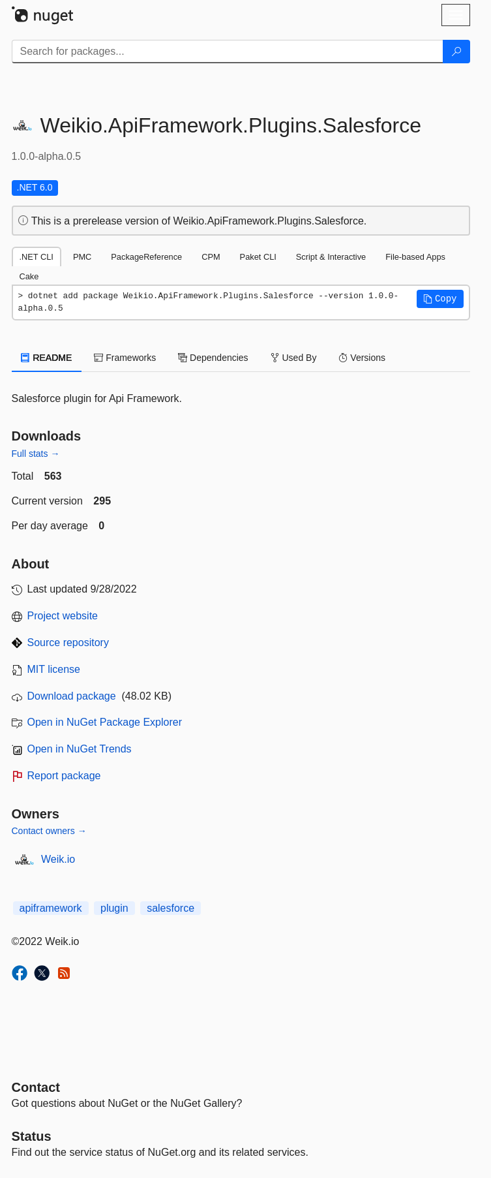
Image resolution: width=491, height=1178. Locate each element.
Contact (36, 1087)
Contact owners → (49, 831)
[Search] (456, 51)
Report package (64, 775)
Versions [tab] (361, 357)
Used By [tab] (294, 357)
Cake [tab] (29, 276)
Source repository (68, 642)
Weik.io (58, 859)
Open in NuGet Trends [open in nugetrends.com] (79, 748)
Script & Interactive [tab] (331, 257)
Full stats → (36, 453)
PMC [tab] (82, 257)
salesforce (170, 908)
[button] (440, 299)
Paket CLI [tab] (258, 257)
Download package (71, 696)
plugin (114, 908)
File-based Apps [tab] (415, 257)
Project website (62, 615)
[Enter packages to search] (227, 51)
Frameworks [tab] (125, 357)
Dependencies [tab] (213, 357)
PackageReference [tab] (146, 257)
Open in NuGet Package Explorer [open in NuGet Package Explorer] (104, 722)
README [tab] (47, 357)
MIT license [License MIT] (54, 669)
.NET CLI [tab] (36, 257)
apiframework (51, 908)
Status (32, 1136)
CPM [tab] (210, 257)
